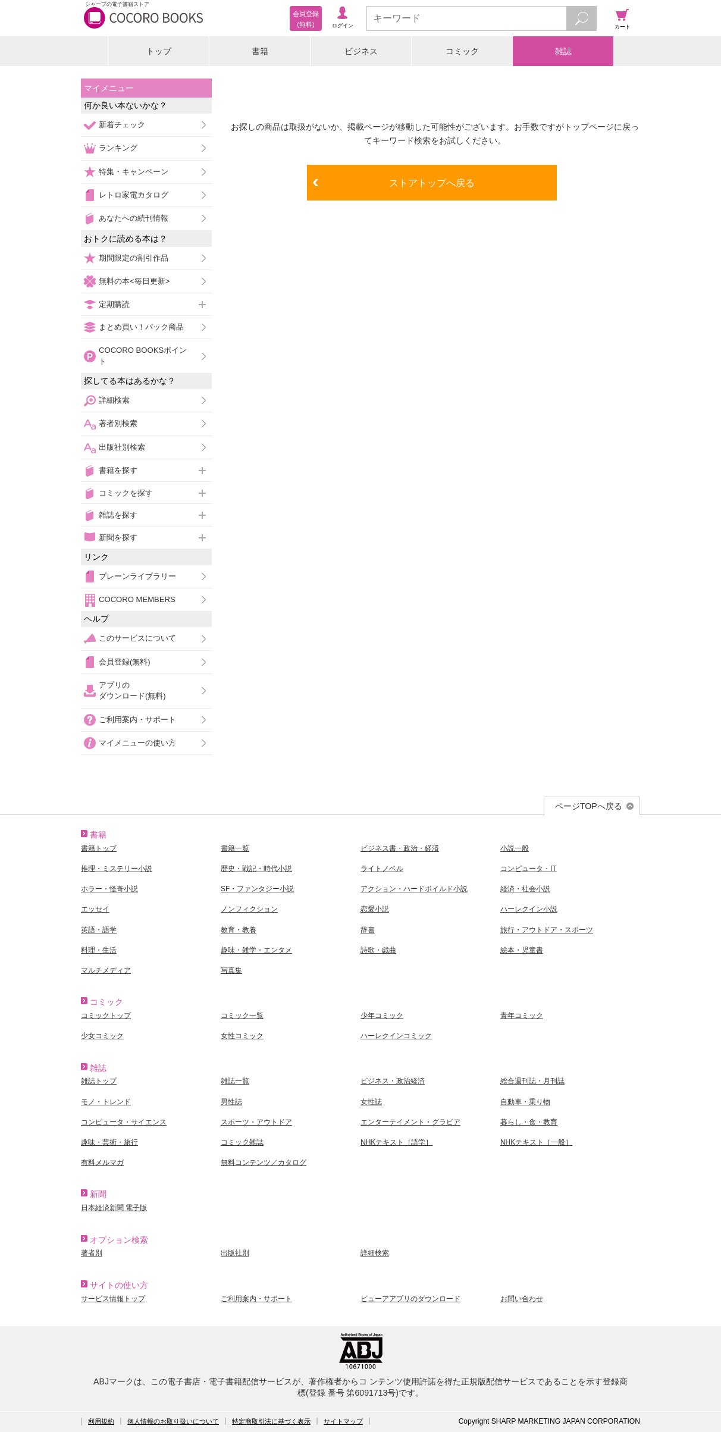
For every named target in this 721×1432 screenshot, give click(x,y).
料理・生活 (99, 950)
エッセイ (95, 909)
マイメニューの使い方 (137, 742)
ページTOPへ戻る (588, 806)
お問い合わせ (521, 1299)
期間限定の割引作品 (133, 257)
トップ (158, 51)
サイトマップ (343, 1421)
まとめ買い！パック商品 (141, 326)
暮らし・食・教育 (528, 1122)
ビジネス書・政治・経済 (399, 848)
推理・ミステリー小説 (116, 868)
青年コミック (521, 1015)
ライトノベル (381, 868)
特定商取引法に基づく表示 (271, 1421)
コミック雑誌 (242, 1142)
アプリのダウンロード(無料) (132, 690)
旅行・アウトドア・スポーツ (546, 930)
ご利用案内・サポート (137, 719)
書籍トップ (99, 848)
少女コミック (102, 1036)
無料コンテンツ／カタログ (263, 1162)
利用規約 (101, 1421)
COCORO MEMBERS (137, 599)
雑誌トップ (99, 1081)
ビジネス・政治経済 (392, 1081)
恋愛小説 (374, 909)
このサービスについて (137, 638)
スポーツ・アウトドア (256, 1122)
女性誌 (371, 1102)
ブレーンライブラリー (137, 576)
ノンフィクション (249, 909)
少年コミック (381, 1015)
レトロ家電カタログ (133, 194)
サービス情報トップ (113, 1299)
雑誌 (563, 51)
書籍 (260, 51)
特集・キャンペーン (133, 171)
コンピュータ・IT (528, 868)
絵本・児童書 (521, 950)
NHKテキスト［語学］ (396, 1142)
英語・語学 (99, 930)
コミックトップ (106, 1015)
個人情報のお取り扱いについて (173, 1421)
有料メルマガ (102, 1162)
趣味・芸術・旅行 (109, 1142)
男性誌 (231, 1102)
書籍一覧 (235, 848)
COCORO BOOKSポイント (143, 355)
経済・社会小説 (525, 889)
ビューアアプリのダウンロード (410, 1299)
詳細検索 (114, 400)
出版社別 (235, 1253)
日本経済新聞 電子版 (114, 1208)
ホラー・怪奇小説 (109, 889)
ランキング (118, 147)
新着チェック (122, 124)
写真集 (231, 970)
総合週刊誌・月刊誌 (532, 1081)
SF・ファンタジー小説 (257, 889)
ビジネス (361, 51)
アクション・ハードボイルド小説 (414, 889)
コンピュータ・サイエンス (124, 1122)
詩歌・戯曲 (378, 950)
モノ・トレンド (106, 1102)
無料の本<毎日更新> (134, 281)
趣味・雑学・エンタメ (256, 950)
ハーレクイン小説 (528, 909)
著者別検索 (118, 423)
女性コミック (242, 1036)
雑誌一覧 (235, 1081)
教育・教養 (238, 930)
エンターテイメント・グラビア (410, 1122)
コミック (462, 51)
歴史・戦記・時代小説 (256, 868)
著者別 (91, 1253)
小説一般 (514, 848)
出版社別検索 (122, 447)
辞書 (367, 930)
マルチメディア (106, 970)
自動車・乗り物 (525, 1102)
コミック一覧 (242, 1015)
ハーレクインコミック (396, 1036)
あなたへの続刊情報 (133, 218)
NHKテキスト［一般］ (536, 1142)
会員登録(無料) (125, 661)
